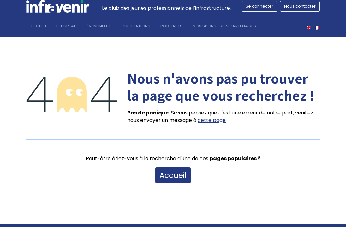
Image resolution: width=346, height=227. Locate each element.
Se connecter (259, 6)
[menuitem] (38, 27)
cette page (212, 120)
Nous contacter (300, 6)
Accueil (173, 175)
